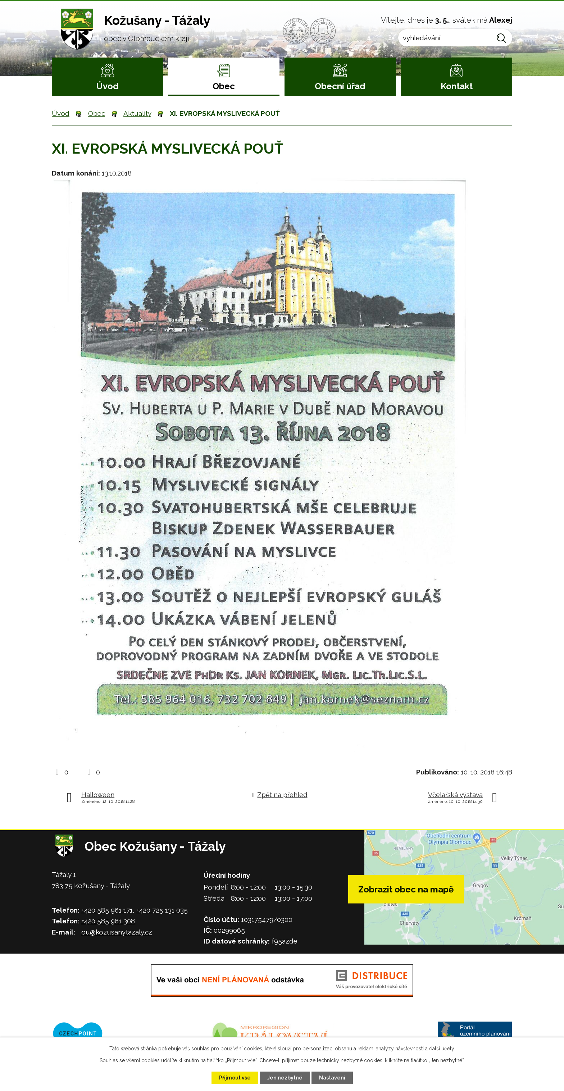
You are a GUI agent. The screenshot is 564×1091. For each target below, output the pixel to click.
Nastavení (332, 1078)
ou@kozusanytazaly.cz (116, 932)
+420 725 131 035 (162, 910)
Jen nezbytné (285, 1078)
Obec (224, 86)
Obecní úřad (340, 86)
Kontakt (457, 86)
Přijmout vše (235, 1078)
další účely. (442, 1048)
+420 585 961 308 (108, 921)
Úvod (107, 86)
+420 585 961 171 (107, 910)
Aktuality (137, 113)
